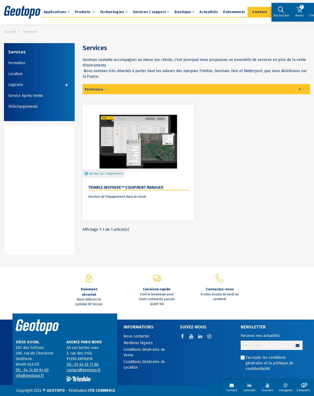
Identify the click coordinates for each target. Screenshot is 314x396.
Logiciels (15, 84)
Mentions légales (138, 343)
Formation (16, 63)
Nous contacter (137, 336)
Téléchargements (23, 106)
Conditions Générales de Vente (144, 352)
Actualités (209, 12)
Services (17, 52)
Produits (83, 12)
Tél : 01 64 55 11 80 (82, 364)
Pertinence (96, 89)
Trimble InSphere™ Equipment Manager (125, 187)
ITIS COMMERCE (101, 390)
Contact (259, 12)
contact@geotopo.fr (83, 370)
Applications (55, 12)
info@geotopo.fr (30, 375)
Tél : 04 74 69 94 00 (32, 370)
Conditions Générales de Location (144, 365)
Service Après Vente (25, 95)
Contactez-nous (220, 289)
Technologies (112, 12)
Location (15, 74)
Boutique (183, 12)
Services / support (149, 12)
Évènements (234, 12)
